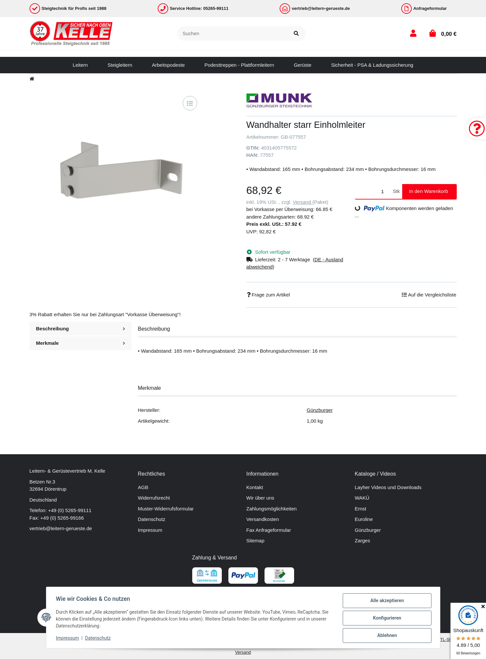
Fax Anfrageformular (268, 530)
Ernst (360, 508)
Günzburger (320, 410)
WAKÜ (362, 498)
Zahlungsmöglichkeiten (271, 508)
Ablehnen (386, 635)
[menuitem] (80, 65)
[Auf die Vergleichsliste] (190, 103)
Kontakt (254, 487)
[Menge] (373, 191)
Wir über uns (260, 498)
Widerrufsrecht (154, 498)
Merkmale (80, 343)
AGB (143, 487)
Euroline (364, 519)
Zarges (362, 540)
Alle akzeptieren (386, 601)
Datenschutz (151, 519)
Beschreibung (80, 328)
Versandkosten (262, 519)
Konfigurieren (386, 618)
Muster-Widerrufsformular (166, 508)
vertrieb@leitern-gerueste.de (61, 528)
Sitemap (255, 540)
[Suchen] (232, 33)
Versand (302, 202)
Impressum (150, 530)
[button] (413, 33)
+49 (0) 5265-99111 (69, 510)
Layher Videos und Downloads (388, 487)
